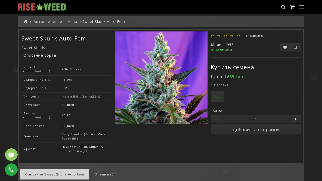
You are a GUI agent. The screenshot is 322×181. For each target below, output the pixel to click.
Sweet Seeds (33, 47)
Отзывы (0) (104, 174)
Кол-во (216, 111)
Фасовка (221, 85)
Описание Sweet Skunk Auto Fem (54, 174)
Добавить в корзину (255, 129)
